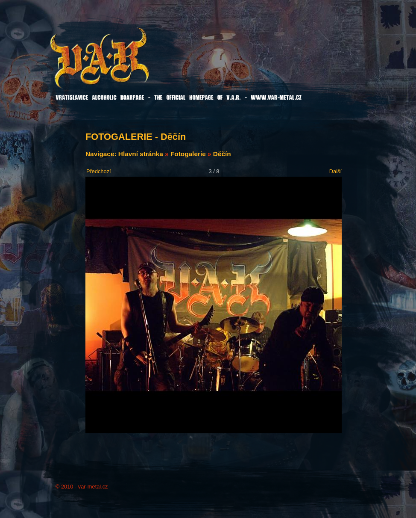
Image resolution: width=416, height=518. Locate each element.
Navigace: (101, 153)
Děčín (222, 153)
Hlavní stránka (140, 153)
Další (335, 171)
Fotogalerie (188, 153)
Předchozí (98, 171)
